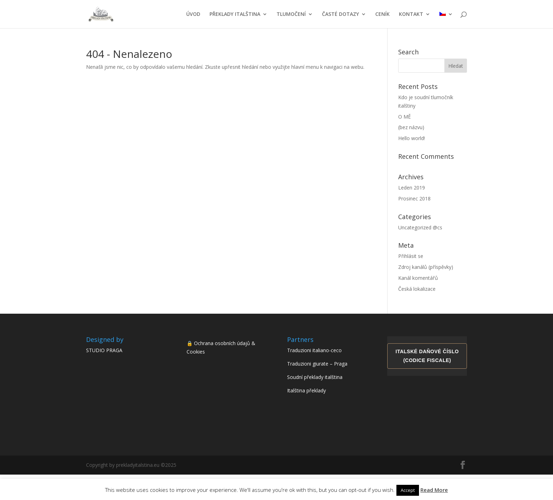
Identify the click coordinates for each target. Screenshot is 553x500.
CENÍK (382, 14)
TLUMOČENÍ (291, 14)
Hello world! (411, 138)
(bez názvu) (411, 127)
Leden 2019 (411, 187)
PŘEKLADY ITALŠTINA (234, 14)
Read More (434, 489)
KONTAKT (411, 14)
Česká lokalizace (417, 288)
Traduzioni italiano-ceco (314, 350)
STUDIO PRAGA (104, 350)
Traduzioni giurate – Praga (317, 363)
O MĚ (404, 116)
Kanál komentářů (418, 278)
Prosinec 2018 (414, 198)
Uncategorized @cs (420, 227)
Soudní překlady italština (314, 377)
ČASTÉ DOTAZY (340, 14)
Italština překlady (306, 390)
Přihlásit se (410, 256)
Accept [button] (408, 490)
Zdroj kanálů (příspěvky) (425, 267)
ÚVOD (193, 14)
